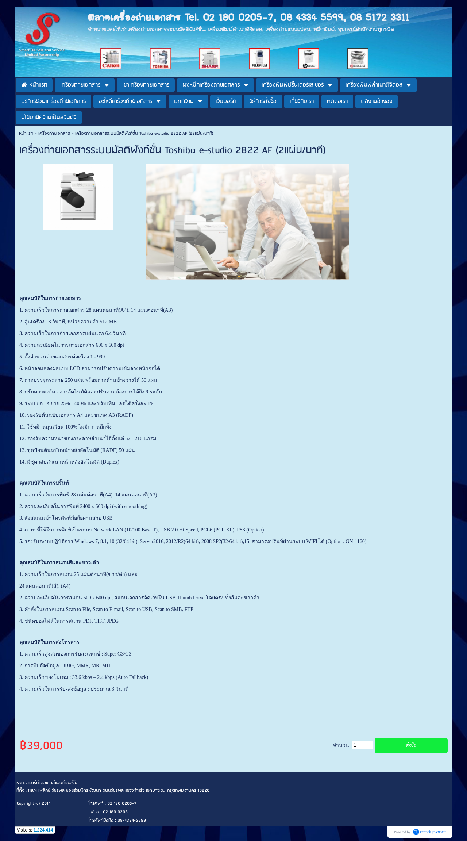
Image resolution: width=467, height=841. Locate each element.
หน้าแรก (26, 133)
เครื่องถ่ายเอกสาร (54, 133)
